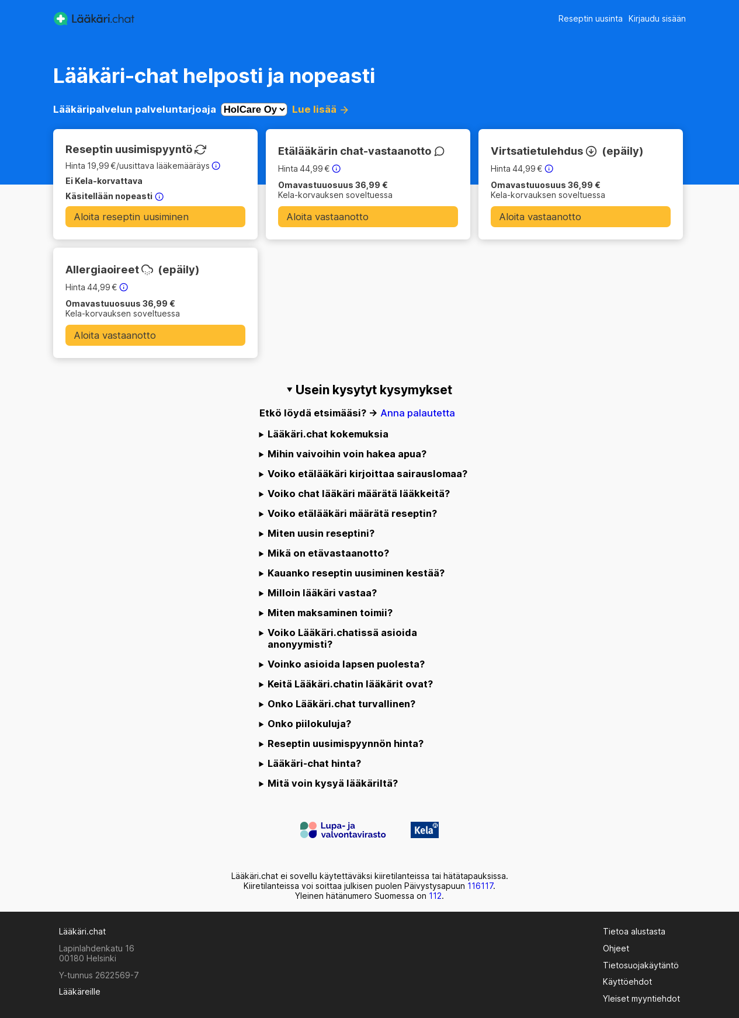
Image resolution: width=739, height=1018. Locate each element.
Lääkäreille (79, 991)
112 (435, 896)
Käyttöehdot (627, 981)
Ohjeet (616, 948)
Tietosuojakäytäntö (641, 965)
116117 (480, 886)
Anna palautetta (417, 413)
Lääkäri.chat (82, 931)
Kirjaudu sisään (657, 18)
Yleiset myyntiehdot (641, 998)
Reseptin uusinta (590, 18)
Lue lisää (319, 109)
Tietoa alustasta (634, 931)
